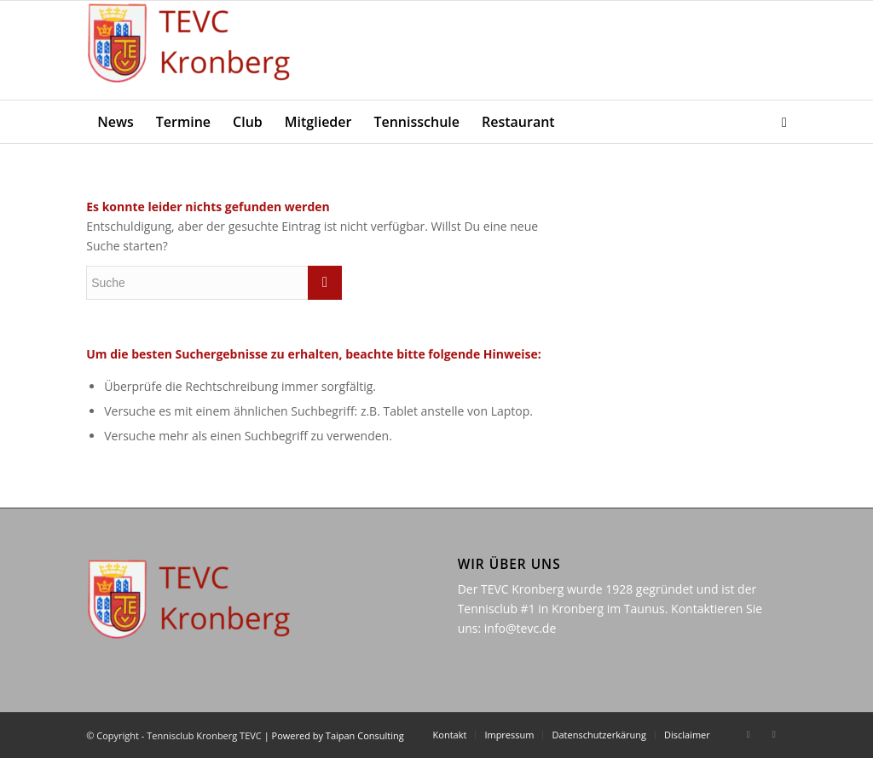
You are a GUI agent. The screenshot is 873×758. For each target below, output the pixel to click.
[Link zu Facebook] (748, 734)
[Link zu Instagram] (774, 734)
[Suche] (779, 121)
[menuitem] (115, 121)
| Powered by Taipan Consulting (334, 735)
